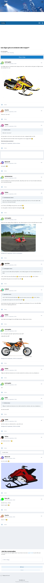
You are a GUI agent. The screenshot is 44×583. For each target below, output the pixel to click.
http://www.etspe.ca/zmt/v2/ (7, 141)
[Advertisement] (22, 35)
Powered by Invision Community (22, 581)
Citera (5, 104)
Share (22, 567)
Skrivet (10, 63)
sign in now (30, 552)
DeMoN (7, 289)
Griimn (6, 124)
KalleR (6, 419)
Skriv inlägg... (6, 559)
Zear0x (7, 110)
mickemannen (8, 176)
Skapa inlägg (22, 57)
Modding (12, 52)
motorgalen (4, 51)
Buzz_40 (7, 498)
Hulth (6, 397)
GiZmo (6, 436)
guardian (7, 263)
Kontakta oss (22, 580)
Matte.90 (7, 161)
